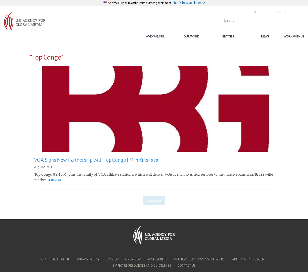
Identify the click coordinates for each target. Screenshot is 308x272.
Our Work (191, 36)
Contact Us (186, 265)
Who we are (155, 36)
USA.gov (112, 259)
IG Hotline (61, 259)
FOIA (43, 259)
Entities (228, 36)
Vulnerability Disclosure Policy (200, 259)
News (265, 36)
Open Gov (133, 259)
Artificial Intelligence (250, 259)
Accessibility (157, 259)
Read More (54, 180)
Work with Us (294, 36)
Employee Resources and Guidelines (142, 265)
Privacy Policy (87, 259)
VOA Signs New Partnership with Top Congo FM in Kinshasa (96, 160)
